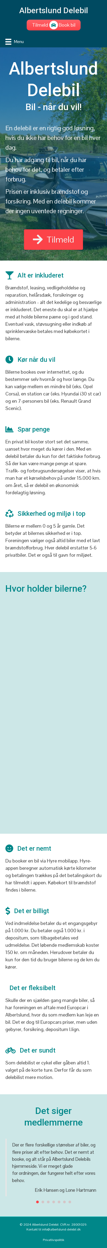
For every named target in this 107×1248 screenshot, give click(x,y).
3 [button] (48, 1202)
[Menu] (14, 41)
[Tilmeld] (40, 25)
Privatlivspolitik (53, 1240)
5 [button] (59, 1202)
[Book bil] (67, 25)
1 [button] (37, 1202)
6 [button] (64, 1202)
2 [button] (43, 1202)
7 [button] (69, 1202)
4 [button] (53, 1202)
